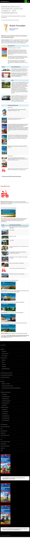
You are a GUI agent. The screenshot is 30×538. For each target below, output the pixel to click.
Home (2, 450)
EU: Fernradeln (5, 413)
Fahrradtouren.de (5, 1)
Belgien (3, 362)
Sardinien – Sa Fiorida (6, 383)
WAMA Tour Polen (5, 353)
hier (24, 56)
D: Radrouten (4, 394)
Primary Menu (28, 1)
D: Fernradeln (4, 405)
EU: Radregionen (5, 411)
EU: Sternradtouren (5, 415)
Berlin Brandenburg (6, 368)
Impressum (3, 448)
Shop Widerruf (3, 443)
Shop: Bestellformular (5, 377)
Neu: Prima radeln (4, 424)
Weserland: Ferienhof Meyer (7, 385)
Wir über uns (3, 433)
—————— (2, 379)
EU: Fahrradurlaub (5, 420)
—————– (2, 347)
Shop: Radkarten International (7, 375)
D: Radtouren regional (6, 400)
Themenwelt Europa (4, 407)
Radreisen (2, 349)
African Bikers (4, 355)
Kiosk (2, 428)
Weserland (4, 366)
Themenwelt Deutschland (5, 392)
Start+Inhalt (3, 345)
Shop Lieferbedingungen (5, 441)
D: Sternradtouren (5, 398)
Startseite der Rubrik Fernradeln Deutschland (12, 176)
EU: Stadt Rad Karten (5, 418)
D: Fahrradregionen (5, 396)
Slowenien (4, 364)
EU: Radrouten (4, 409)
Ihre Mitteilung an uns (5, 435)
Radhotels (3, 381)
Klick (19, 110)
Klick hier (9, 147)
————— (2, 422)
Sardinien (3, 360)
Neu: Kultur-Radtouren (5, 426)
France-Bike (4, 351)
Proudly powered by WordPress (5, 535)
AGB (1, 439)
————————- (3, 437)
